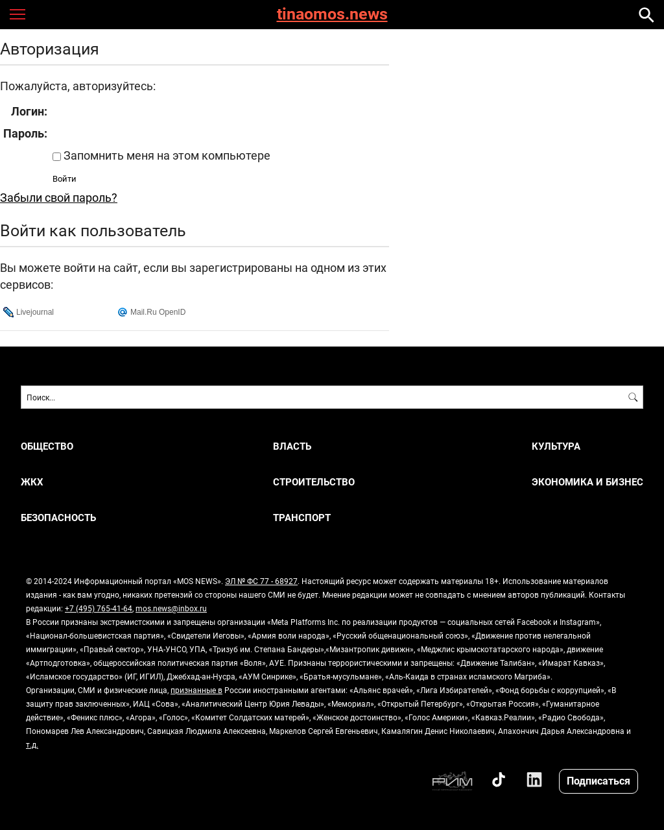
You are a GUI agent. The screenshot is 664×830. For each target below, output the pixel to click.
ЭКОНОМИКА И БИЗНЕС (587, 482)
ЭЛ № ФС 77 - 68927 (261, 581)
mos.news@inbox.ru (171, 608)
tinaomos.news (332, 14)
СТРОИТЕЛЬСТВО (314, 482)
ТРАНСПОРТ (302, 517)
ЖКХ (32, 482)
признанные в (196, 690)
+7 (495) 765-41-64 (98, 608)
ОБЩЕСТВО (47, 446)
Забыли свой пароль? (58, 197)
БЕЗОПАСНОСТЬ (58, 517)
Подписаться (598, 780)
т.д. (32, 744)
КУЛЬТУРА (556, 446)
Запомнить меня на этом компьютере (165, 155)
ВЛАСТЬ (292, 446)
